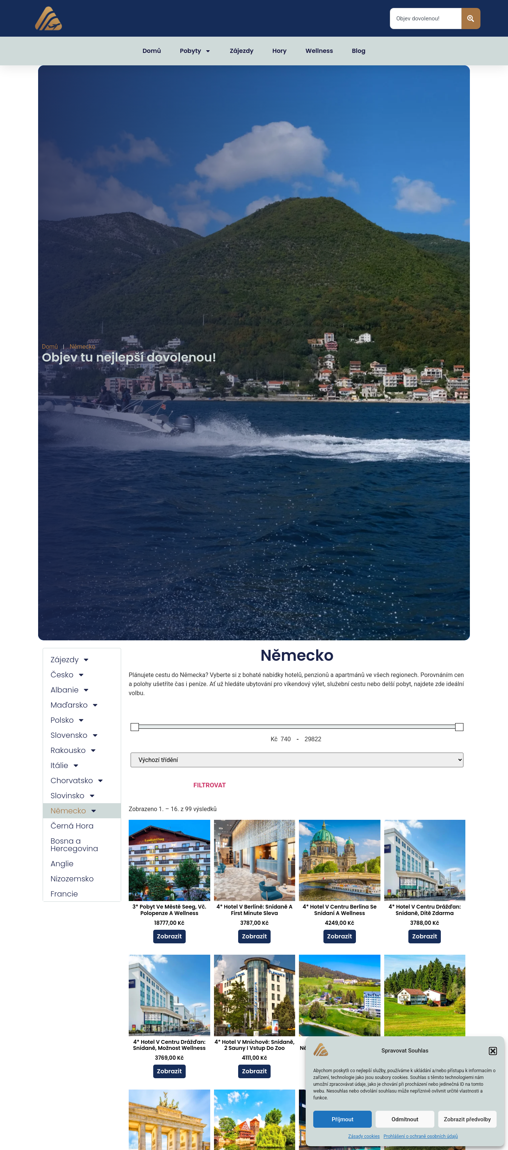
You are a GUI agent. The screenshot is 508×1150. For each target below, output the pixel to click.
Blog (359, 50)
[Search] (471, 18)
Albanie (70, 689)
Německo (74, 810)
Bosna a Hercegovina (74, 845)
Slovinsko (73, 795)
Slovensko (75, 735)
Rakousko (74, 750)
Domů (152, 50)
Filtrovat (210, 785)
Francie (64, 894)
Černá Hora (72, 826)
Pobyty (195, 51)
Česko (68, 674)
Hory (279, 50)
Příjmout (342, 1119)
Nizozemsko (72, 878)
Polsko (68, 720)
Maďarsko (75, 705)
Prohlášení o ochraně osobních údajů (420, 1136)
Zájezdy (242, 50)
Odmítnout (405, 1119)
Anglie (62, 863)
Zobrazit (169, 936)
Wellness (319, 50)
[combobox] (426, 18)
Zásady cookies (364, 1136)
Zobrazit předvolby (467, 1119)
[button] (493, 1051)
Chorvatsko (77, 780)
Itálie (65, 765)
